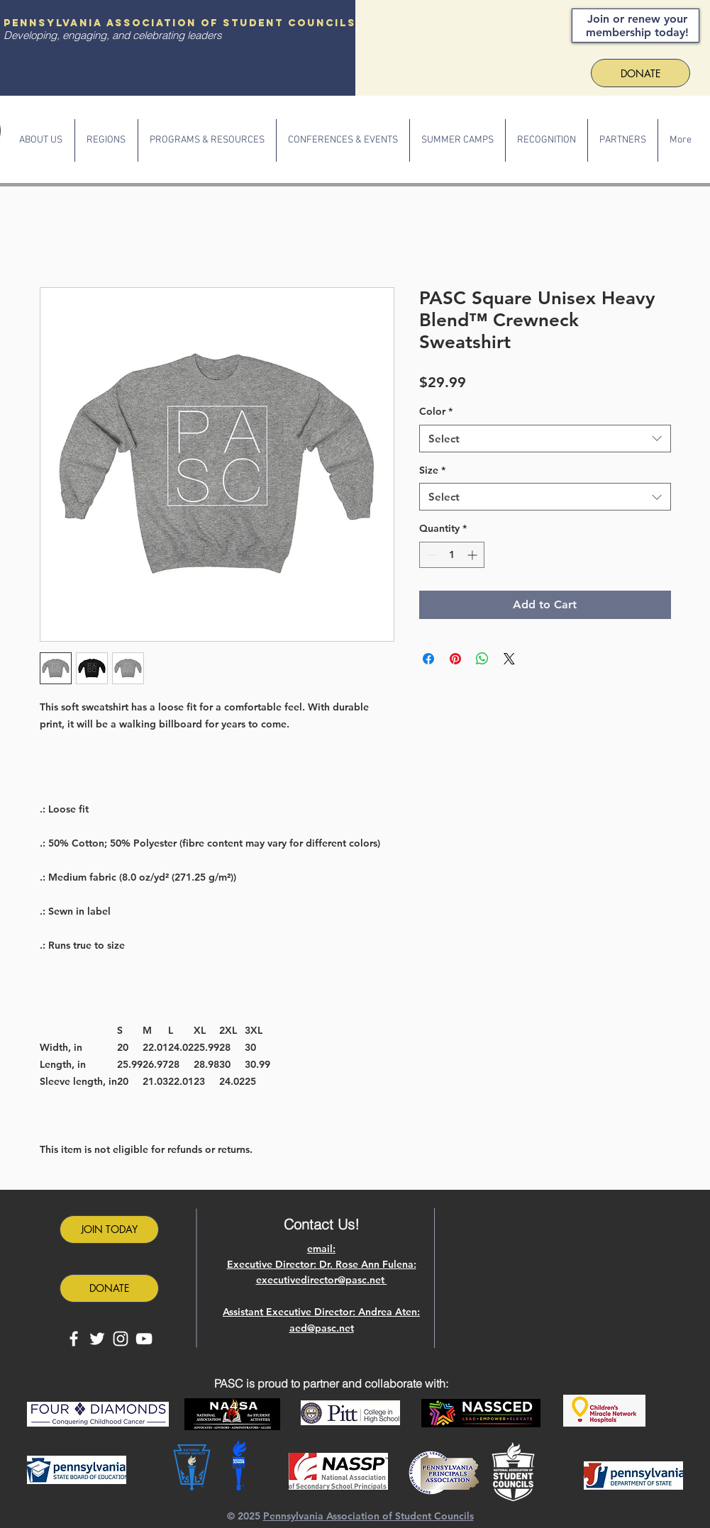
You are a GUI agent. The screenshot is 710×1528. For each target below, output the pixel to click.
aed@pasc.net (321, 1328)
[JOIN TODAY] (109, 1229)
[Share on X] (509, 658)
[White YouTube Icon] (144, 1339)
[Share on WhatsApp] (482, 658)
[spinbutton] (452, 554)
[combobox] (545, 438)
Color (436, 411)
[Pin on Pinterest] (455, 658)
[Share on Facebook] (428, 658)
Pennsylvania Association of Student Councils (368, 1516)
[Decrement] (430, 554)
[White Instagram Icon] (121, 1339)
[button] (41, 140)
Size (432, 470)
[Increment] (473, 554)
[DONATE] (109, 1288)
